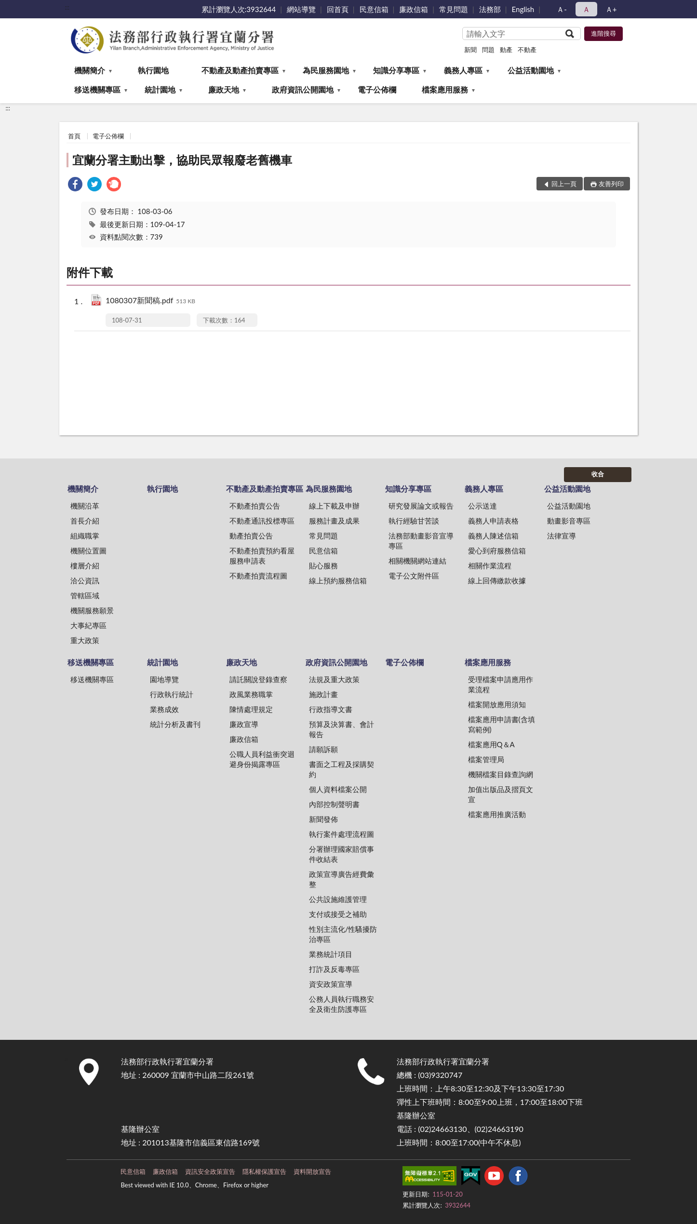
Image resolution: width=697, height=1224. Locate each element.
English (523, 9)
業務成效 (164, 709)
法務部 (490, 9)
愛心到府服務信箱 (497, 550)
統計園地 (160, 89)
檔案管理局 (486, 759)
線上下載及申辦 (334, 505)
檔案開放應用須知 (497, 704)
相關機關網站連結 (417, 560)
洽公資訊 (84, 580)
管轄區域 (84, 595)
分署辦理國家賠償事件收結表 (341, 854)
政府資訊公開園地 (303, 89)
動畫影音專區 (568, 520)
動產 (506, 50)
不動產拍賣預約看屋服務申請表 (262, 555)
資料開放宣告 (312, 1171)
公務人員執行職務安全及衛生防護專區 (341, 1004)
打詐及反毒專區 (334, 969)
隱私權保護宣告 (264, 1171)
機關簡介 (89, 70)
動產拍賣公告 (251, 535)
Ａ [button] (586, 9)
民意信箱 (374, 9)
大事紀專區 (88, 625)
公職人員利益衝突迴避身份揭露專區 (262, 759)
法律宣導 (561, 535)
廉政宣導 (243, 724)
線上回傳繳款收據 (497, 580)
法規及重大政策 (334, 679)
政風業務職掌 (251, 694)
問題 (488, 50)
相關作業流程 (489, 565)
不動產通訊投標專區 (262, 520)
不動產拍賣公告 (254, 505)
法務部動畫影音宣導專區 (421, 540)
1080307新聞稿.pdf (150, 301)
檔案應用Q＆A (491, 744)
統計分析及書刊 (175, 724)
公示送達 (482, 505)
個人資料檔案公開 (338, 789)
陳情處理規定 (251, 709)
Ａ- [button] (562, 9)
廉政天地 (223, 89)
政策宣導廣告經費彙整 (341, 879)
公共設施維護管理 (338, 899)
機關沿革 (84, 505)
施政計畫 (323, 694)
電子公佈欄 (377, 89)
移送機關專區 (97, 89)
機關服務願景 (92, 610)
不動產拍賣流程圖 (258, 575)
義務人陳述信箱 (493, 535)
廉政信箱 (413, 9)
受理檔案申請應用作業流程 (500, 684)
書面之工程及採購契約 (341, 769)
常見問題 (453, 9)
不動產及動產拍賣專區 (240, 70)
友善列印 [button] (611, 184)
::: (67, 7)
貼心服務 (323, 565)
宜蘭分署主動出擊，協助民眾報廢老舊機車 (182, 160)
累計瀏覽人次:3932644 (238, 9)
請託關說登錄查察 (258, 679)
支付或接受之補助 (338, 914)
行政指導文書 (330, 709)
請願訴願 (323, 749)
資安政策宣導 (330, 984)
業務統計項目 (330, 954)
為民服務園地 (326, 70)
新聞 (470, 50)
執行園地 (153, 70)
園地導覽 (164, 679)
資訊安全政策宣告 (210, 1171)
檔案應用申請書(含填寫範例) (501, 724)
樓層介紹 (84, 565)
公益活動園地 (531, 70)
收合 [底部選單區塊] (597, 474)
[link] (75, 185)
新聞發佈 (323, 819)
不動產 (527, 50)
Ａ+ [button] (611, 9)
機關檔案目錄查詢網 (500, 774)
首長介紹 (84, 520)
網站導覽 (301, 9)
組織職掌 (84, 535)
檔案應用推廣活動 (497, 814)
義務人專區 (463, 70)
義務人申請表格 (493, 520)
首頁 (74, 136)
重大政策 (84, 640)
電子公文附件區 (414, 575)
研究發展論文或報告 (421, 505)
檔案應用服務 (445, 89)
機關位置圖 (88, 550)
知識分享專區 (396, 70)
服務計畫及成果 (334, 520)
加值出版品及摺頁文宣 (500, 794)
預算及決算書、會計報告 (341, 729)
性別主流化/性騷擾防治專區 (343, 934)
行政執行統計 (171, 694)
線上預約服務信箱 (338, 580)
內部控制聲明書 (334, 804)
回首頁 (337, 9)
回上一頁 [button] (563, 184)
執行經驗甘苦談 (414, 520)
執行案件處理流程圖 (341, 834)
